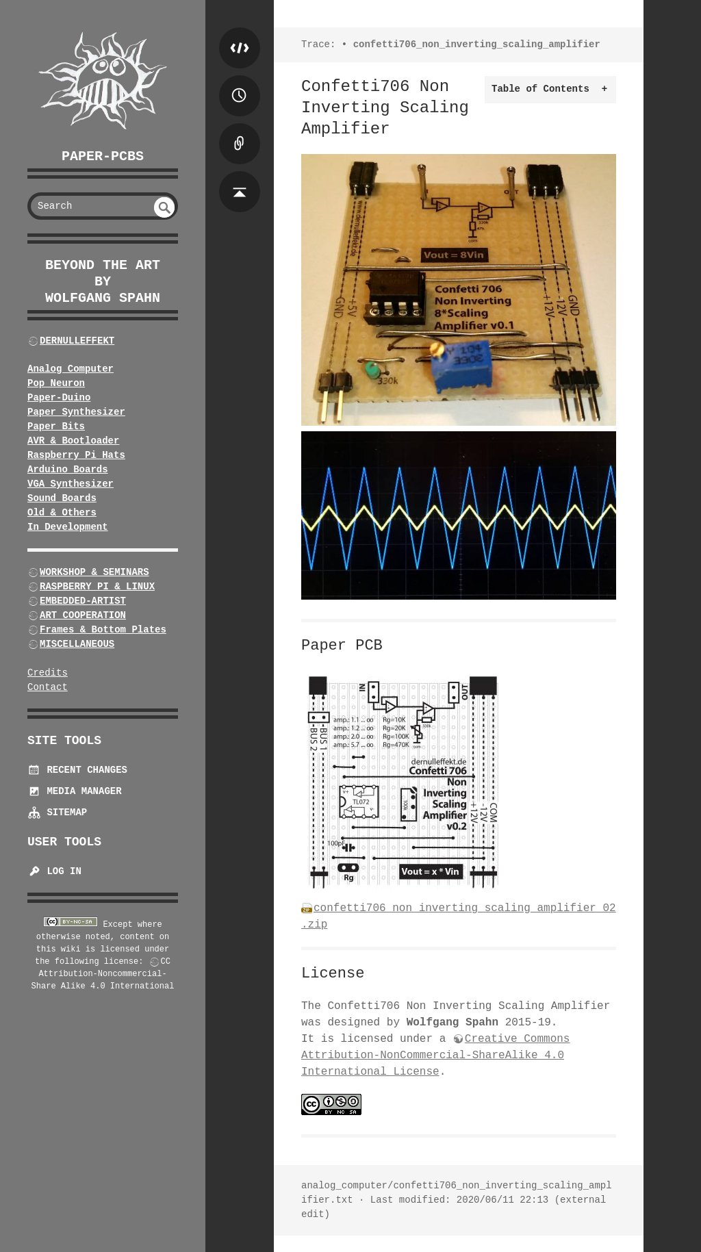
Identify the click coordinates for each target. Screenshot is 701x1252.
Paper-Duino (58, 397)
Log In (54, 871)
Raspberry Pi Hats (76, 455)
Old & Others (62, 512)
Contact (47, 687)
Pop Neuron (56, 383)
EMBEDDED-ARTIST (83, 601)
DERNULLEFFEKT (77, 340)
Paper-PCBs (103, 156)
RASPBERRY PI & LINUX (97, 586)
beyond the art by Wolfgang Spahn (102, 281)
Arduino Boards (67, 469)
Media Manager (74, 791)
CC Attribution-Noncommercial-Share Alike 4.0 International (103, 974)
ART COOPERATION (83, 615)
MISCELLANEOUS (77, 644)
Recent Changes (77, 770)
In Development (67, 527)
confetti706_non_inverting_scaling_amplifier (476, 44)
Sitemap (57, 812)
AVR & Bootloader (73, 440)
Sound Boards (62, 498)
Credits (47, 672)
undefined (164, 207)
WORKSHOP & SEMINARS (94, 572)
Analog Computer (70, 368)
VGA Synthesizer (70, 483)
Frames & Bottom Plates (103, 629)
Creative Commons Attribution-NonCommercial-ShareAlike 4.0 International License (435, 1055)
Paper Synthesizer (76, 412)
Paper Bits (56, 426)
